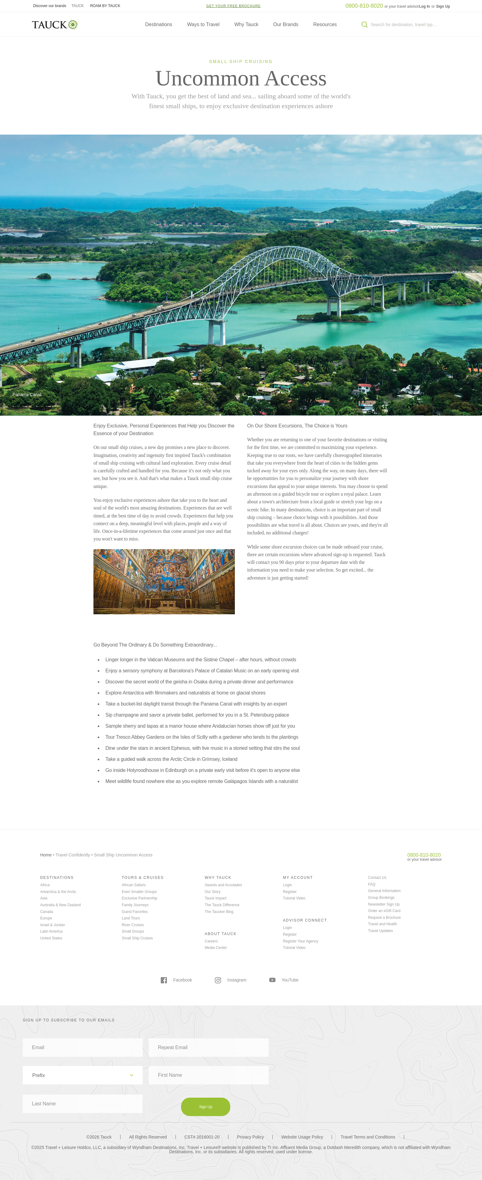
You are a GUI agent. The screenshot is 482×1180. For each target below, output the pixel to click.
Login (287, 885)
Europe (46, 918)
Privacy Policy (250, 1137)
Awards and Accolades (223, 885)
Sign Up (443, 6)
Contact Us (377, 877)
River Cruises (133, 925)
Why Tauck (247, 24)
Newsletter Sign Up (384, 904)
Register (290, 892)
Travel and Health (382, 924)
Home (46, 854)
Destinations (158, 24)
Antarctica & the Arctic (58, 892)
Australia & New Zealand (60, 905)
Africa (45, 885)
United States (51, 938)
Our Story (212, 892)
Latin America (51, 931)
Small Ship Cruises (137, 938)
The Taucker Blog (219, 912)
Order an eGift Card (384, 911)
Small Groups (133, 931)
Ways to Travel (203, 24)
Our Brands (285, 24)
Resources (325, 24)
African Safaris (134, 885)
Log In (425, 6)
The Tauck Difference (222, 905)
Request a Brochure (384, 917)
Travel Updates (380, 931)
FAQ (371, 884)
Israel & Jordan (52, 925)
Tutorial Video (294, 898)
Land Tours (131, 918)
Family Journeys (135, 905)
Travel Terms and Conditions (368, 1137)
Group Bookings (381, 897)
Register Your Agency (300, 941)
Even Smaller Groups (139, 892)
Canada (46, 912)
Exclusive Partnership (139, 898)
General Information (384, 891)
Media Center (216, 948)
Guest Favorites (135, 912)
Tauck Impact (216, 898)
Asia (43, 898)
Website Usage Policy (302, 1137)
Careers (211, 941)
